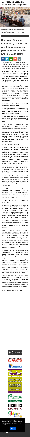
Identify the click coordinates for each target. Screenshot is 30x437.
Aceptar (12, 428)
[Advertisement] (12, 338)
